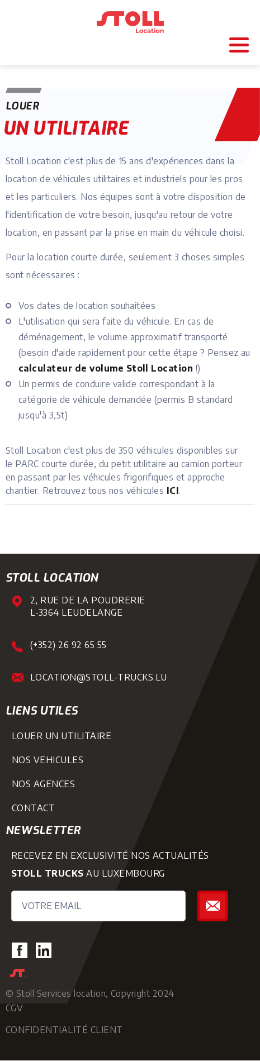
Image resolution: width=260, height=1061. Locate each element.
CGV (14, 1008)
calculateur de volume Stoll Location (105, 368)
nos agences (43, 783)
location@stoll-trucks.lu (98, 677)
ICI (173, 490)
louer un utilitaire (61, 735)
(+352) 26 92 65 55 (68, 644)
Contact (33, 807)
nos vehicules (47, 759)
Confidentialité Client (64, 1029)
